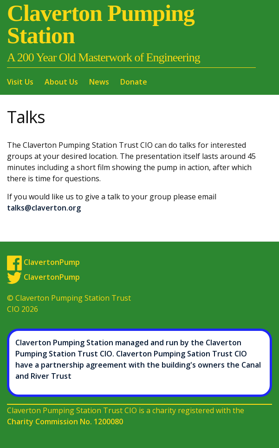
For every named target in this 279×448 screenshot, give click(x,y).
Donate (133, 82)
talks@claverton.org (44, 208)
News (99, 82)
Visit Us (20, 82)
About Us (61, 82)
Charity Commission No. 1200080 (65, 421)
